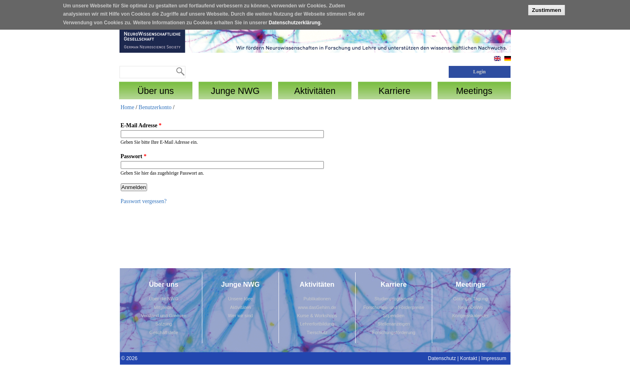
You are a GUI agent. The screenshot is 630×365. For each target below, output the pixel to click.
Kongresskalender (470, 315)
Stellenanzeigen (393, 323)
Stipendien (394, 315)
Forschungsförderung (393, 332)
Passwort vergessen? (144, 201)
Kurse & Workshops (317, 315)
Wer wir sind (240, 315)
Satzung (163, 323)
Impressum (493, 358)
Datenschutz (442, 358)
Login (479, 72)
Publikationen (316, 298)
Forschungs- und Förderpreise (393, 307)
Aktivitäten (240, 307)
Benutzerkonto (154, 107)
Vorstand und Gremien (163, 315)
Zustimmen (546, 8)
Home (127, 107)
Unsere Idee (240, 298)
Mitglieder (163, 307)
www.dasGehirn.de (317, 307)
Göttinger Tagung (470, 298)
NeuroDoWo (470, 307)
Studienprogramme (394, 298)
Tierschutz (317, 332)
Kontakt (469, 358)
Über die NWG (163, 298)
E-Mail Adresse (141, 125)
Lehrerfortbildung (317, 323)
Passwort (134, 156)
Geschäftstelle (163, 332)
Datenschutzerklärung (295, 20)
